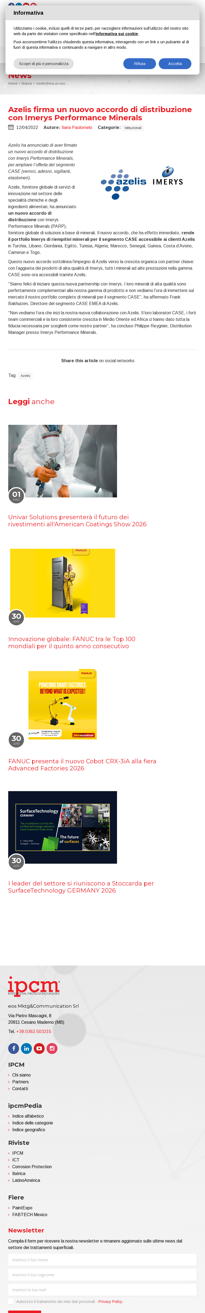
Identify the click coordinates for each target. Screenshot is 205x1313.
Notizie (27, 83)
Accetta (175, 63)
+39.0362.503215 (33, 1031)
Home (12, 83)
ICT (16, 1160)
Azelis (25, 376)
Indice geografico (28, 1129)
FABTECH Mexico (29, 1214)
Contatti (20, 1088)
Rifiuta (139, 63)
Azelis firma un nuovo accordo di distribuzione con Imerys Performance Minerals (52, 83)
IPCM (17, 1153)
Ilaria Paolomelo (77, 127)
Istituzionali (133, 128)
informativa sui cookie (117, 34)
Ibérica (18, 1173)
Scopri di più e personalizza (43, 63)
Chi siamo (21, 1075)
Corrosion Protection (32, 1166)
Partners (20, 1082)
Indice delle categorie (32, 1123)
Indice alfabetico (28, 1116)
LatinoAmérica (26, 1180)
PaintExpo (22, 1208)
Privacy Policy (110, 1301)
